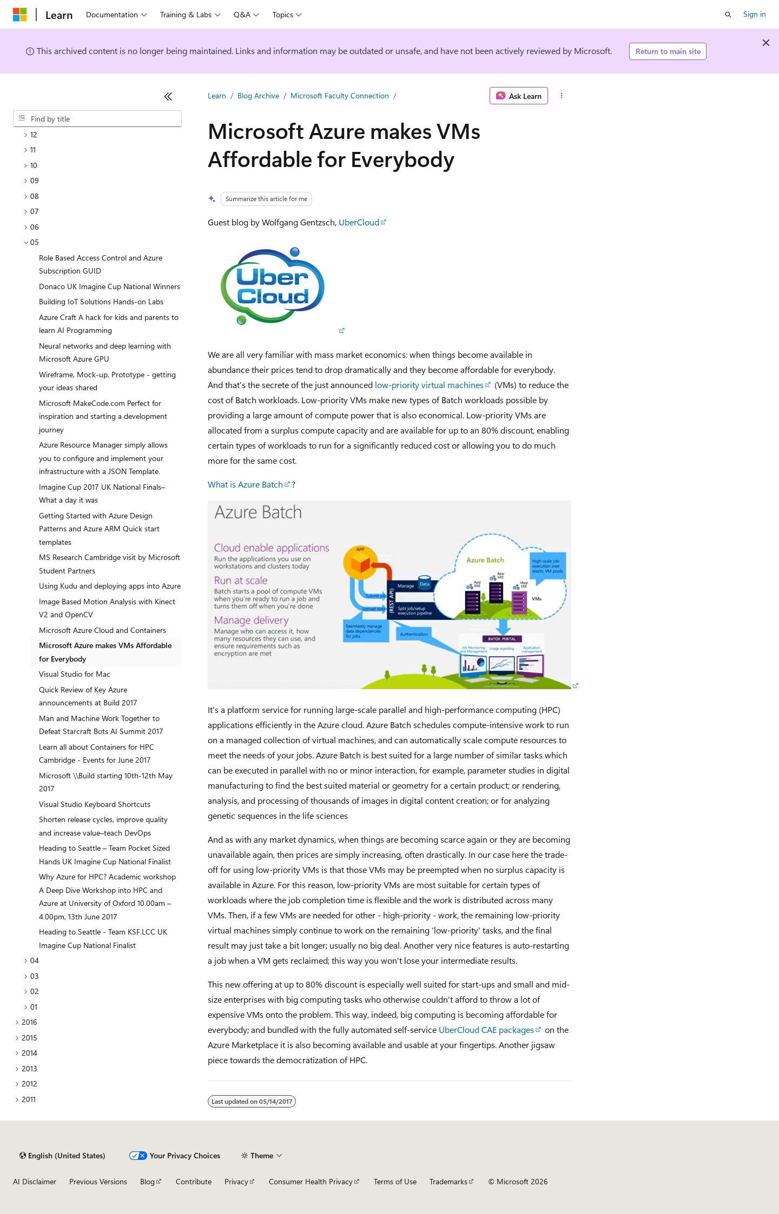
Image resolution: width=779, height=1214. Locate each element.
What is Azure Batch (245, 484)
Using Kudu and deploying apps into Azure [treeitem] (110, 586)
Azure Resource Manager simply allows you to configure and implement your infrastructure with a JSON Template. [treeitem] (103, 457)
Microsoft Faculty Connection (340, 95)
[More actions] (561, 95)
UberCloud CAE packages (486, 1029)
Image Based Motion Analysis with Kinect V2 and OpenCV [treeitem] (107, 608)
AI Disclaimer (34, 1181)
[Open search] (728, 14)
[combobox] (97, 119)
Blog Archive (258, 95)
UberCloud (359, 222)
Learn (217, 95)
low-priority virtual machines (429, 384)
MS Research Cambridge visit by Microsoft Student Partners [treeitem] (109, 564)
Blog (147, 1181)
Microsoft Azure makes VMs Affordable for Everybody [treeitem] (105, 652)
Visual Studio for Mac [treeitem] (74, 674)
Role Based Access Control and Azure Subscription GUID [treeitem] (100, 264)
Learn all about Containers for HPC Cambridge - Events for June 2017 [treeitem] (96, 753)
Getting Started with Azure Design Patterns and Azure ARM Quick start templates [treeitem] (99, 528)
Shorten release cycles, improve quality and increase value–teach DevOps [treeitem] (103, 826)
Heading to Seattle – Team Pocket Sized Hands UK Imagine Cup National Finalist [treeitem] (105, 854)
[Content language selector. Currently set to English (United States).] (62, 1155)
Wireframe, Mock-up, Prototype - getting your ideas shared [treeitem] (107, 381)
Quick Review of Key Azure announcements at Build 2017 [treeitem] (88, 696)
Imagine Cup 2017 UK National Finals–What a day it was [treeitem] (102, 493)
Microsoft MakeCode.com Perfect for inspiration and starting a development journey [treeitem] (103, 416)
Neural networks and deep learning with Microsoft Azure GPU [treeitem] (105, 352)
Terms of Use (395, 1181)
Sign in (754, 14)
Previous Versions (98, 1181)
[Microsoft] (20, 15)
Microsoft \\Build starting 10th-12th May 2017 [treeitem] (106, 782)
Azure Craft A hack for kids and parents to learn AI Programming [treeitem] (109, 324)
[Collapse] (168, 96)
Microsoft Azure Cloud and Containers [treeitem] (102, 630)
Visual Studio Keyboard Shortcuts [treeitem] (94, 804)
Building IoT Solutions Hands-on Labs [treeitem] (101, 301)
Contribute (194, 1181)
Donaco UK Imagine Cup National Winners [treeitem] (109, 286)
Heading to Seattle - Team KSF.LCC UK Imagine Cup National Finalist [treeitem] (103, 938)
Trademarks (448, 1181)
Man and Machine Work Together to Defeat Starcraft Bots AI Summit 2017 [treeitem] (101, 725)
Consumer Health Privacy (311, 1181)
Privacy (236, 1181)
